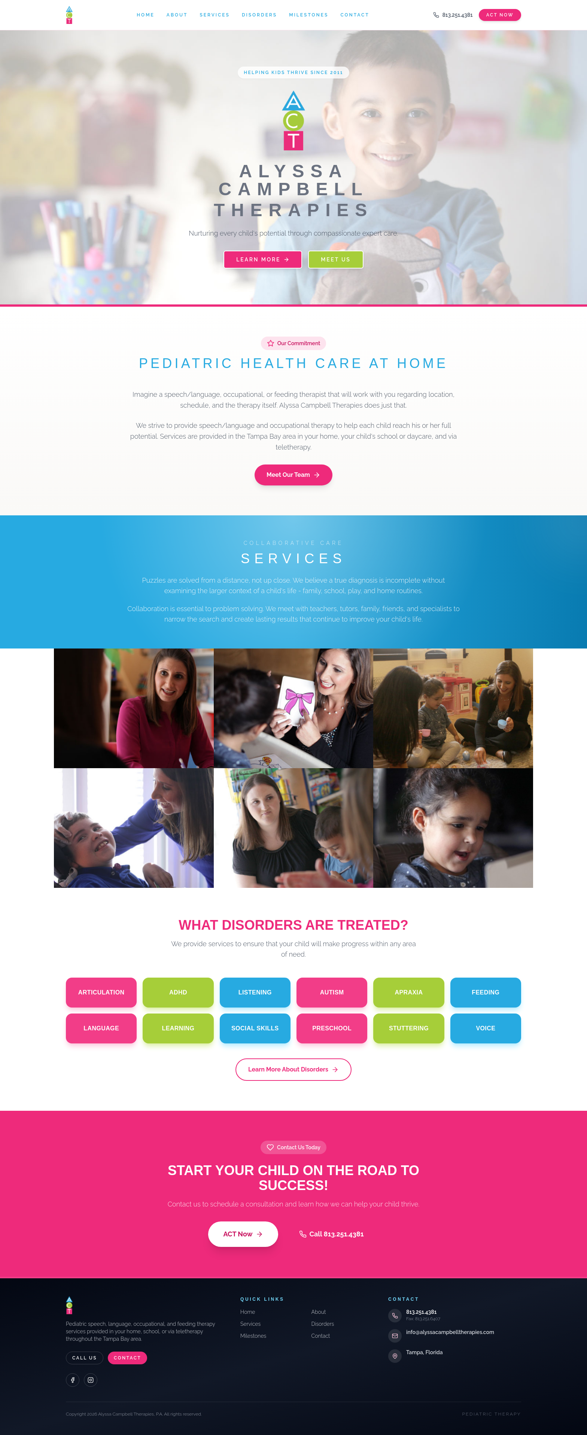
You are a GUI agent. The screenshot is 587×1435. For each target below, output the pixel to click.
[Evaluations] (294, 708)
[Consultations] (134, 708)
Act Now (500, 15)
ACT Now (243, 1234)
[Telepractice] (453, 828)
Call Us (84, 1358)
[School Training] (294, 828)
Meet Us (335, 260)
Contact (354, 15)
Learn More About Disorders (293, 1069)
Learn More (262, 260)
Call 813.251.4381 (331, 1234)
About (177, 15)
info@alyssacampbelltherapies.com (450, 1332)
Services (214, 15)
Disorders (259, 15)
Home (146, 15)
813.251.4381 (452, 15)
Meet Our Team (293, 475)
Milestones (308, 15)
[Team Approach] (453, 708)
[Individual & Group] (134, 828)
